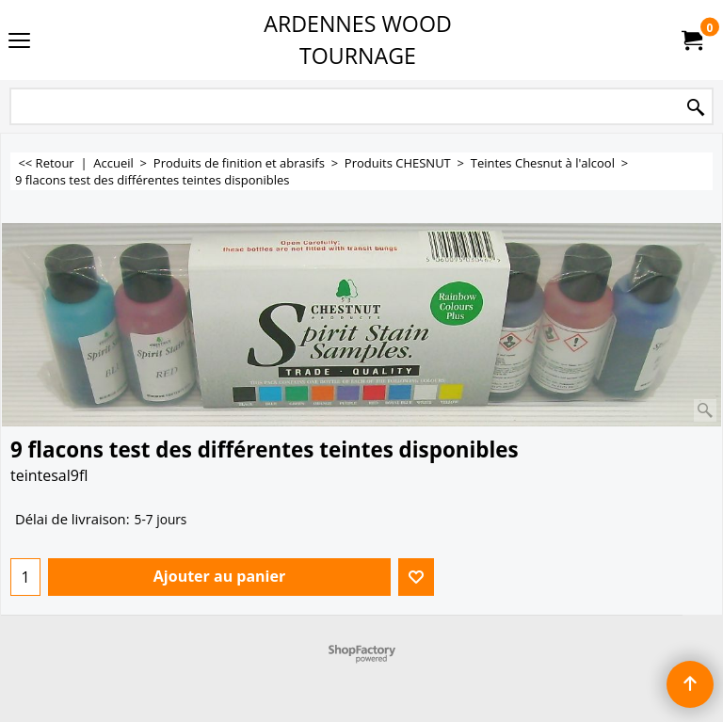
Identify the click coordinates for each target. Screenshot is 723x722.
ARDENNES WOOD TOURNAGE (358, 39)
